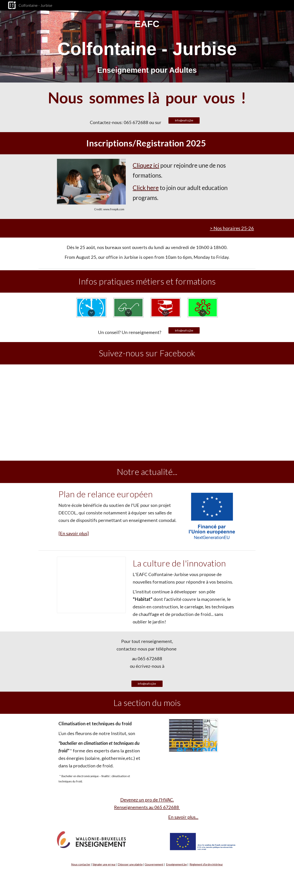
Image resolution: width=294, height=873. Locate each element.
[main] (147, 46)
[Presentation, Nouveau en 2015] (91, 585)
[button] (91, 312)
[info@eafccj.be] (184, 120)
